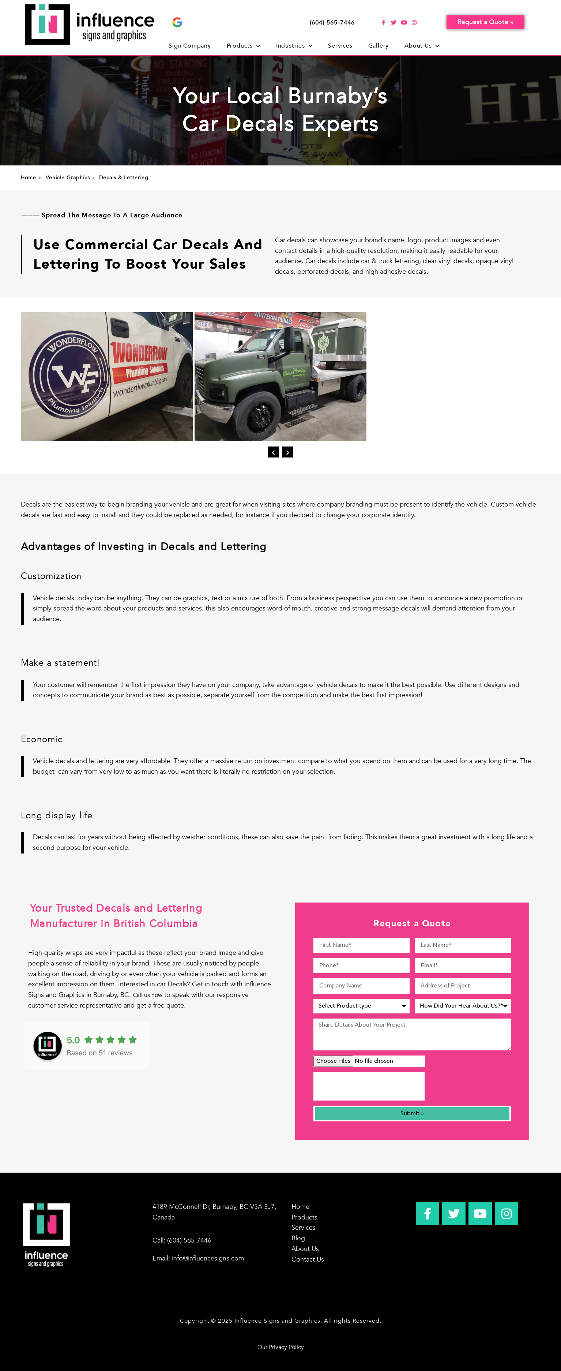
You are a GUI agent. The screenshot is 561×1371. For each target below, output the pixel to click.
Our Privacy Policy (280, 1347)
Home (300, 1206)
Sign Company (190, 46)
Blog (298, 1238)
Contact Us (307, 1259)
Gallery (378, 46)
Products (243, 46)
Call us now (147, 995)
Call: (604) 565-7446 (182, 1240)
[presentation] (369, 1086)
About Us (421, 46)
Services (340, 46)
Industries (294, 46)
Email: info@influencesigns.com (198, 1258)
